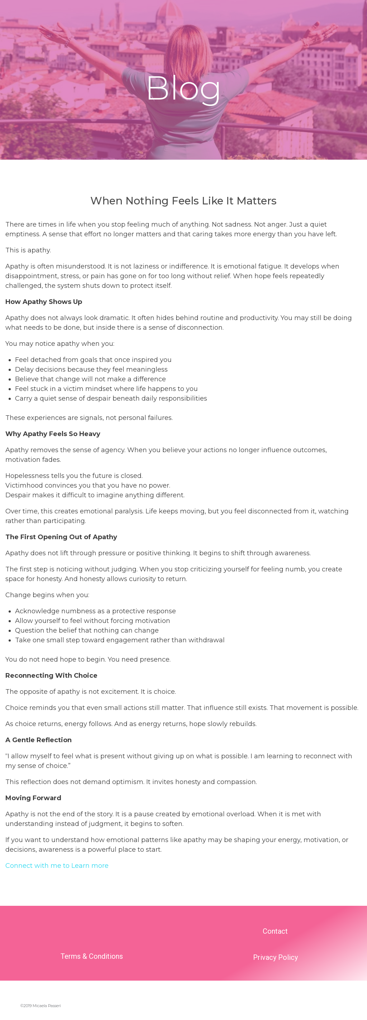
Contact (275, 931)
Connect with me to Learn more (57, 866)
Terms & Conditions (92, 956)
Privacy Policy (275, 957)
